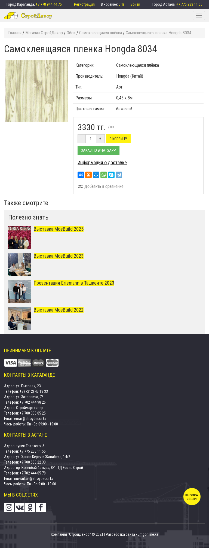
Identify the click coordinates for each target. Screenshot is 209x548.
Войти (135, 4)
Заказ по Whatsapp (98, 150)
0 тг (122, 4)
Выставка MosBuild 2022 (59, 310)
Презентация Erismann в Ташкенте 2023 (74, 283)
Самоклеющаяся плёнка (137, 65)
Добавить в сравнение (101, 186)
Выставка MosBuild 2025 (59, 229)
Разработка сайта (120, 534)
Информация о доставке (102, 162)
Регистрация (85, 4)
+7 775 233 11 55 (189, 4)
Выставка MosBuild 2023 (59, 256)
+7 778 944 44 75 (49, 4)
